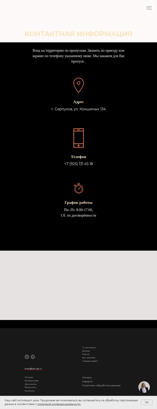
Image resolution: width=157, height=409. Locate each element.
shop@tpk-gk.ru (33, 368)
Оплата (87, 377)
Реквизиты (30, 387)
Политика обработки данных (101, 385)
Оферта (87, 381)
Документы (31, 384)
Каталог (86, 351)
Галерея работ (89, 361)
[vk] (27, 357)
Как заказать (88, 357)
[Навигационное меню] (149, 8)
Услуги (85, 354)
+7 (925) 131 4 (75, 164)
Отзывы (29, 377)
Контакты (30, 390)
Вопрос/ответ (32, 380)
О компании (89, 347)
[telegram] (33, 357)
